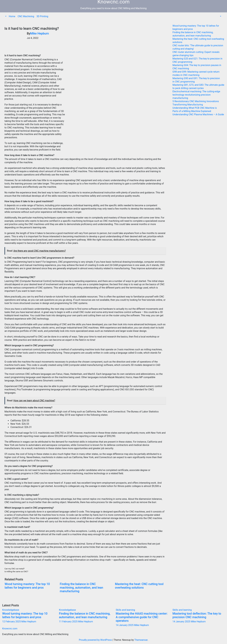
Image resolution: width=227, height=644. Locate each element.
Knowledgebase (10, 609)
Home (12, 16)
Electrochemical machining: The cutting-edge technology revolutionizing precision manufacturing (196, 94)
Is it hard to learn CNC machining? (31, 28)
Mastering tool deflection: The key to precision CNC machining (197, 615)
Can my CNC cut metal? (14, 569)
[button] (5, 16)
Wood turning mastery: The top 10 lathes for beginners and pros (27, 585)
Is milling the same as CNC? (16, 571)
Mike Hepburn (39, 33)
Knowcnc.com (9, 628)
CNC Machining (26, 16)
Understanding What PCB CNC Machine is (195, 107)
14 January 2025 (125, 625)
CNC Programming (17, 261)
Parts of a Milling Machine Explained (192, 111)
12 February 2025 (11, 621)
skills (54, 195)
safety (58, 134)
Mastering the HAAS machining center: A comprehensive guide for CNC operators (142, 617)
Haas (66, 374)
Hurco (129, 377)
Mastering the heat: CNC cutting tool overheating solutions (139, 585)
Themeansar (141, 639)
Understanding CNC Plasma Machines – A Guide (198, 114)
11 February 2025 (68, 621)
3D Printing (42, 16)
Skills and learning (125, 609)
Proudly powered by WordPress (95, 639)
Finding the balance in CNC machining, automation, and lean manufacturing (81, 587)
